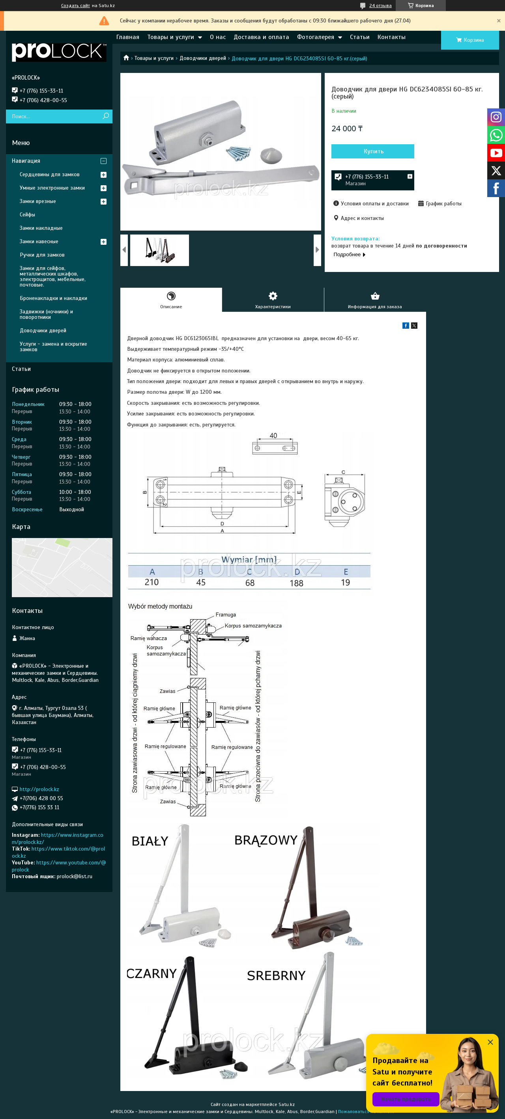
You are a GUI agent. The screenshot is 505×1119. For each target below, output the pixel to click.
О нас (218, 37)
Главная (127, 37)
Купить (374, 151)
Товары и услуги (170, 37)
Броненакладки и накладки (53, 298)
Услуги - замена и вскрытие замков (53, 347)
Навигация (26, 160)
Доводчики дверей (203, 58)
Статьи (360, 37)
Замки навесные (39, 241)
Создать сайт (75, 5)
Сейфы (27, 214)
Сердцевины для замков (50, 174)
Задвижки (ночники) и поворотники (46, 314)
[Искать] (105, 116)
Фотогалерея (315, 37)
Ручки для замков (42, 254)
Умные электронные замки (52, 187)
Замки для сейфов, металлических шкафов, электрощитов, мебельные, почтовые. (53, 276)
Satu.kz (287, 1104)
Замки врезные (38, 201)
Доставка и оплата (261, 37)
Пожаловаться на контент (366, 1111)
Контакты (392, 37)
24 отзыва (380, 5)
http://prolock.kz (39, 789)
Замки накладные (41, 228)
